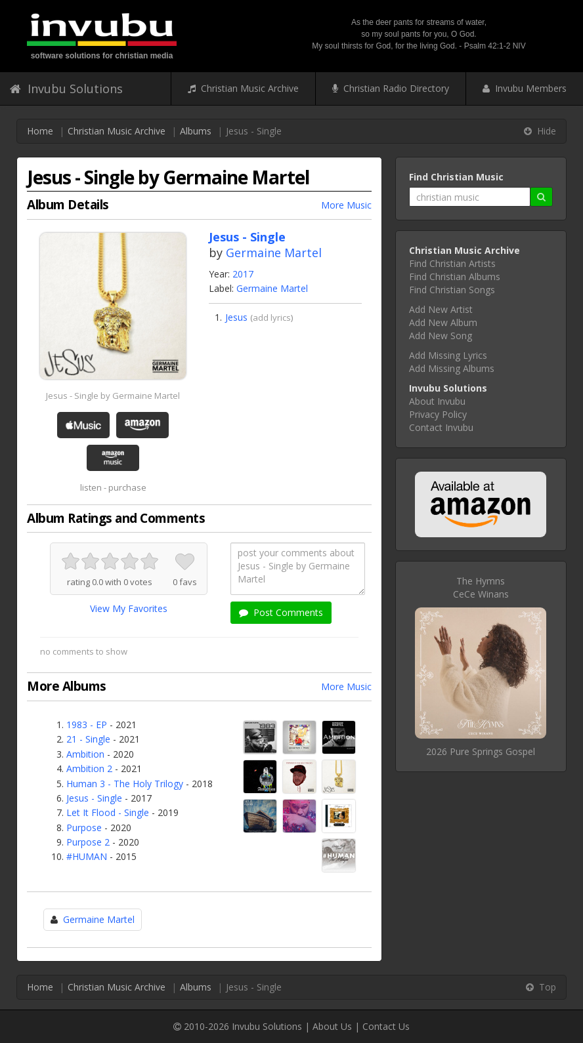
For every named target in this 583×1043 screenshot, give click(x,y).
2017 (242, 274)
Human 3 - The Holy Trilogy (124, 783)
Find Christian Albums (454, 276)
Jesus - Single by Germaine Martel (113, 395)
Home (40, 131)
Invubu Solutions (66, 88)
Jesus (236, 317)
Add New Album (443, 322)
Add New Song (440, 335)
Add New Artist (441, 309)
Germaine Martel (274, 252)
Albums (195, 131)
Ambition (85, 754)
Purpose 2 (88, 842)
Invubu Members (525, 88)
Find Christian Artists (452, 263)
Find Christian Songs (452, 289)
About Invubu (437, 401)
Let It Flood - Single (107, 812)
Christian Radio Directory (390, 88)
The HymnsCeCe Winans (481, 587)
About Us (332, 1026)
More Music (346, 205)
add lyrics (272, 317)
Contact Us (386, 1026)
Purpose (84, 827)
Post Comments (281, 612)
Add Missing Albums (451, 368)
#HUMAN (86, 856)
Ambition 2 (89, 768)
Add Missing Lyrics (448, 355)
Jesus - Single (94, 798)
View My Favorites (128, 608)
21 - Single (88, 739)
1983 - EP (86, 724)
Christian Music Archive (243, 88)
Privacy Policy (438, 414)
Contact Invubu (441, 427)
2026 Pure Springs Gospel (480, 751)
